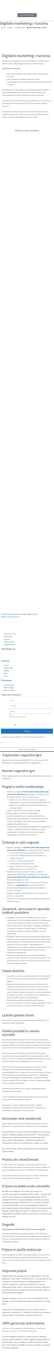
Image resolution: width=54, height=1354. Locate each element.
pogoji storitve (8, 742)
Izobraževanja (20, 28)
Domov (3, 28)
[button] (27, 20)
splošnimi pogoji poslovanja (17, 716)
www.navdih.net (22, 885)
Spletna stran (21, 725)
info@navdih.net (27, 950)
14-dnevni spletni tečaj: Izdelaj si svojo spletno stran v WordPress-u (28, 877)
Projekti (10, 28)
